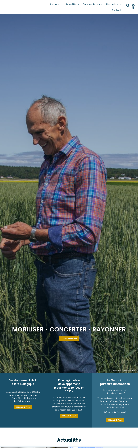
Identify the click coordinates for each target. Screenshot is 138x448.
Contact (116, 10)
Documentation (92, 4)
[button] (128, 5)
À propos (56, 4)
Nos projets (113, 4)
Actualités (72, 4)
